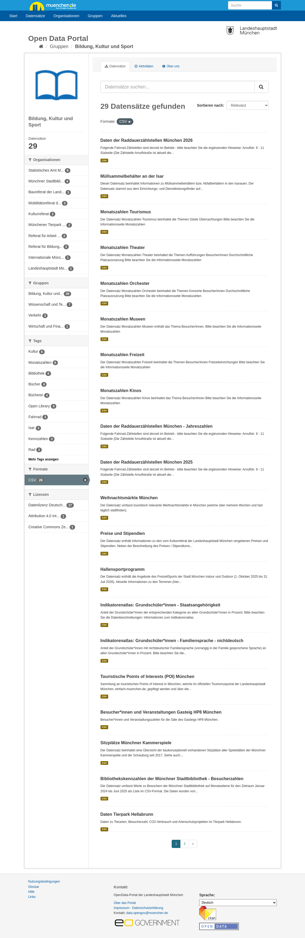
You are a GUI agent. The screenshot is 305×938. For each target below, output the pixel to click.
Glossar (33, 887)
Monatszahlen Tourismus (126, 212)
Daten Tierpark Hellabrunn (127, 814)
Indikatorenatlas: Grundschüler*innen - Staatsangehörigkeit (160, 605)
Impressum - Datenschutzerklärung (138, 908)
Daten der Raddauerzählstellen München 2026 (147, 140)
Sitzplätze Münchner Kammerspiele (136, 743)
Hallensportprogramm (123, 569)
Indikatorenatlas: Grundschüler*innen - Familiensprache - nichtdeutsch (172, 640)
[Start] (41, 46)
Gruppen (95, 16)
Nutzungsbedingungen (44, 881)
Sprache (206, 895)
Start (13, 16)
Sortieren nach (210, 105)
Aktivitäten (144, 66)
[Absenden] (276, 5)
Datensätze (35, 16)
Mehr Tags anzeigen (44, 459)
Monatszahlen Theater (123, 247)
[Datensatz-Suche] (254, 5)
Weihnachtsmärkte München (129, 498)
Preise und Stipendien (123, 533)
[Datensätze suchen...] (178, 87)
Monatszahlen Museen (123, 319)
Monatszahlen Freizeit (122, 354)
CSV (104, 160)
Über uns (171, 66)
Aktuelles (118, 16)
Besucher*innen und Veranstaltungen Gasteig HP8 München (161, 712)
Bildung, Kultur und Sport (104, 46)
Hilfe (31, 892)
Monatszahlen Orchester (125, 283)
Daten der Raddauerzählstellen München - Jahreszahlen (157, 426)
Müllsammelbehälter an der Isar (132, 176)
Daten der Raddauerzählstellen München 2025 (147, 462)
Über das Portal (125, 903)
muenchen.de (54, 6)
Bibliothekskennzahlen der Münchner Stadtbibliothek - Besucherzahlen (172, 778)
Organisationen (66, 16)
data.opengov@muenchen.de (147, 913)
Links (32, 897)
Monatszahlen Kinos (121, 390)
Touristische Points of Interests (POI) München (147, 676)
